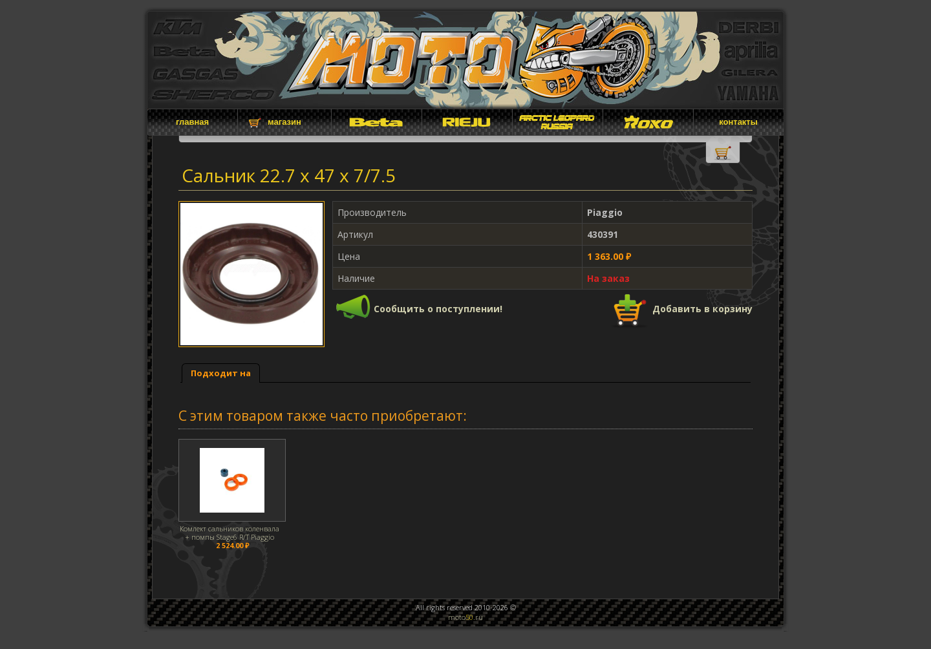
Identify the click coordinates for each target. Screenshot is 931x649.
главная (192, 122)
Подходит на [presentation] (221, 373)
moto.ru (465, 617)
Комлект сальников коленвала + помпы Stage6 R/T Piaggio (229, 533)
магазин (284, 122)
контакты (738, 122)
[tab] (221, 373)
